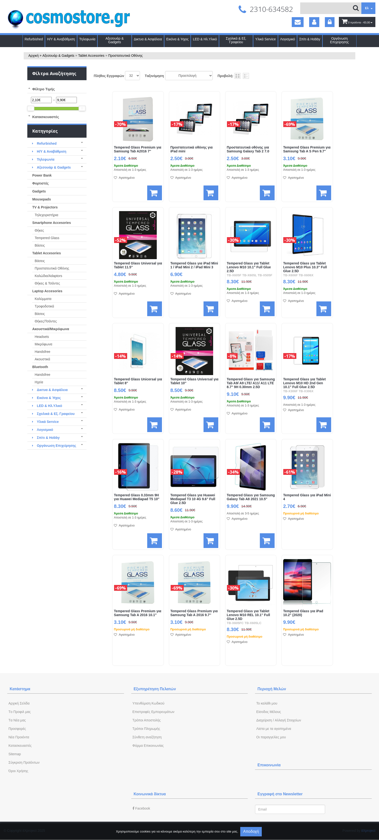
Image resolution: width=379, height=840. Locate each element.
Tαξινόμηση (154, 76)
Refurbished (34, 39)
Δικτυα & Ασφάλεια (148, 39)
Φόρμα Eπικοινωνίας (148, 745)
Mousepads (41, 199)
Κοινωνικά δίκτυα (150, 794)
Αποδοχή (251, 831)
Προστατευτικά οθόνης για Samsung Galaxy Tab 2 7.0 (248, 149)
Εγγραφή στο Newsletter (280, 794)
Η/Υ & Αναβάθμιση (61, 39)
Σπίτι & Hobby (309, 39)
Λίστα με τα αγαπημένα (273, 729)
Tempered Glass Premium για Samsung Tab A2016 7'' (137, 149)
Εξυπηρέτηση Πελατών (155, 689)
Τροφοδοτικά (44, 306)
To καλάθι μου (266, 703)
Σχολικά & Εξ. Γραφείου (236, 40)
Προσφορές (17, 729)
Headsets (42, 337)
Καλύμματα (43, 299)
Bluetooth (40, 367)
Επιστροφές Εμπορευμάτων (153, 712)
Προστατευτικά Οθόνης (125, 55)
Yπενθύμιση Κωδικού (148, 703)
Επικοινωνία (269, 765)
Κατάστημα (20, 689)
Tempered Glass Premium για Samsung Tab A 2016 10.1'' (137, 613)
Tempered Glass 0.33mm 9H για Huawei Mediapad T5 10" (136, 497)
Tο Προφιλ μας (19, 712)
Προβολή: (225, 76)
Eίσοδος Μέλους (268, 712)
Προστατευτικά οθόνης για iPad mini (191, 149)
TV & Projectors (45, 207)
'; (132, 75)
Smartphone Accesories (51, 223)
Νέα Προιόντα (18, 737)
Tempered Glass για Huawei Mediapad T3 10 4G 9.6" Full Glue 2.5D (192, 499)
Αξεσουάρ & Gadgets (114, 40)
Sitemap (14, 754)
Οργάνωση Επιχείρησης (339, 40)
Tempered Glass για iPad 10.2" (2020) (303, 613)
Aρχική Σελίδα (18, 703)
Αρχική (33, 55)
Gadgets (39, 191)
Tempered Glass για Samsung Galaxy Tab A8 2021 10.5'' (251, 497)
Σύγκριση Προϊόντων (24, 762)
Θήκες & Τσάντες (47, 283)
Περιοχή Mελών (271, 689)
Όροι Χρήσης (18, 771)
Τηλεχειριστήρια (46, 215)
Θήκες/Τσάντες (46, 321)
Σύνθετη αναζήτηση (147, 737)
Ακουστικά (42, 359)
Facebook (141, 808)
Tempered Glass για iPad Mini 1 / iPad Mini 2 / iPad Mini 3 (194, 265)
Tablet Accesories (91, 55)
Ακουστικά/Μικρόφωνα (50, 329)
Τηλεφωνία (87, 39)
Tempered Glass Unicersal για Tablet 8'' (138, 381)
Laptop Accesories (47, 291)
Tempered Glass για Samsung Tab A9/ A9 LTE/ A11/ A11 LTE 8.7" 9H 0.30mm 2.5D (251, 383)
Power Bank (41, 175)
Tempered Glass (47, 238)
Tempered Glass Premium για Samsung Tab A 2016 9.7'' (194, 613)
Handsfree (42, 352)
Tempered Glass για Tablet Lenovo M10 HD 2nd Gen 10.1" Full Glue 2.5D (304, 383)
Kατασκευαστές (20, 745)
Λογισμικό (287, 39)
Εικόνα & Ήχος (177, 39)
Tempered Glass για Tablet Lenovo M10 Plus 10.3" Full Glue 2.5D (305, 267)
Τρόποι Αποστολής (146, 720)
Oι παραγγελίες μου (271, 737)
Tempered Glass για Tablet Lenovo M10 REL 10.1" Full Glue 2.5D (248, 615)
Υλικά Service (265, 39)
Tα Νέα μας (17, 720)
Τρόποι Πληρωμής (146, 729)
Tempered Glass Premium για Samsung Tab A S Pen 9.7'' (306, 149)
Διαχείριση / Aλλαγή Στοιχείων (278, 720)
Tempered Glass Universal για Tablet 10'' (194, 381)
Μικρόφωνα (43, 344)
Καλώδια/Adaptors (48, 276)
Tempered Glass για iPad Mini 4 (307, 497)
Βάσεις (40, 245)
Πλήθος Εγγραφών (109, 76)
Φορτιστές (40, 183)
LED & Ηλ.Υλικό (205, 39)
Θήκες (39, 230)
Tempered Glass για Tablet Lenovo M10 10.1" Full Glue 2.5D (249, 267)
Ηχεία (39, 382)
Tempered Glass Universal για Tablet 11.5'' (138, 265)
